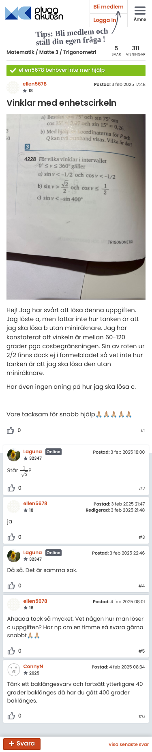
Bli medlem (109, 7)
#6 (141, 717)
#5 (142, 651)
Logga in (105, 20)
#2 (142, 489)
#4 (142, 586)
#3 (142, 537)
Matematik (20, 52)
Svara (26, 744)
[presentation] (23, 470)
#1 (143, 431)
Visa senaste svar (129, 744)
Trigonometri (79, 52)
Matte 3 (48, 52)
